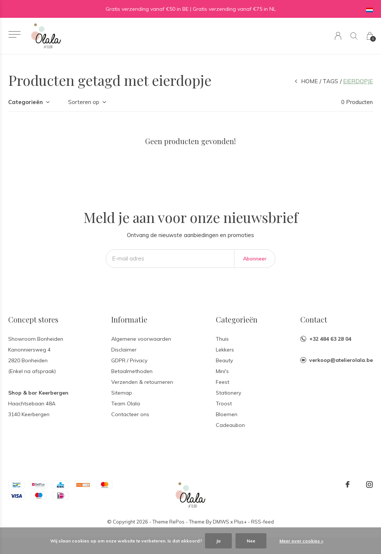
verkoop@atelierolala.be (341, 360)
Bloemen (226, 414)
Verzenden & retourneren (142, 382)
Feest (222, 382)
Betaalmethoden (132, 371)
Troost (224, 403)
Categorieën (25, 102)
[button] (14, 34)
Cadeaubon (230, 425)
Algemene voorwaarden (141, 339)
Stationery (228, 392)
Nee (251, 541)
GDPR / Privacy (129, 360)
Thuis (222, 339)
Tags (330, 81)
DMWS (221, 522)
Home (309, 81)
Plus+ (240, 522)
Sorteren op (83, 102)
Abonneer (254, 258)
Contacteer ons (130, 414)
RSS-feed (262, 522)
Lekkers (225, 349)
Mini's (222, 371)
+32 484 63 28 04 (330, 339)
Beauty (224, 360)
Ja (218, 541)
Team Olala (125, 403)
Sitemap (121, 392)
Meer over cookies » (301, 541)
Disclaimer (124, 349)
